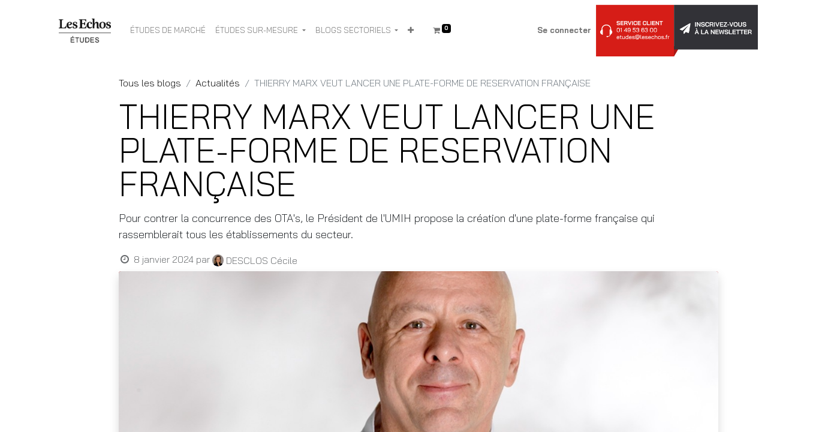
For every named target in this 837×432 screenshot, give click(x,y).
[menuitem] (167, 30)
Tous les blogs (150, 83)
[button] (410, 30)
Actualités (217, 83)
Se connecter (564, 30)
